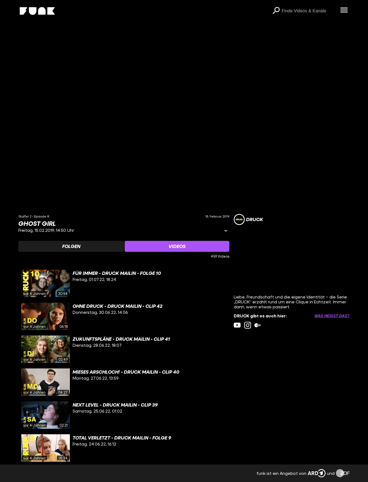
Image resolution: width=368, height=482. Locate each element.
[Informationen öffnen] (225, 231)
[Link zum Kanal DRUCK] (248, 219)
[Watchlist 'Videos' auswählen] (177, 246)
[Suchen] (276, 11)
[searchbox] (309, 11)
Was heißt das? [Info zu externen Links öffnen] (331, 316)
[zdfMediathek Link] (257, 325)
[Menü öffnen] (344, 10)
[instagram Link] (247, 325)
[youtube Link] (237, 325)
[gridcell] (124, 283)
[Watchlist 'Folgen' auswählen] (71, 246)
